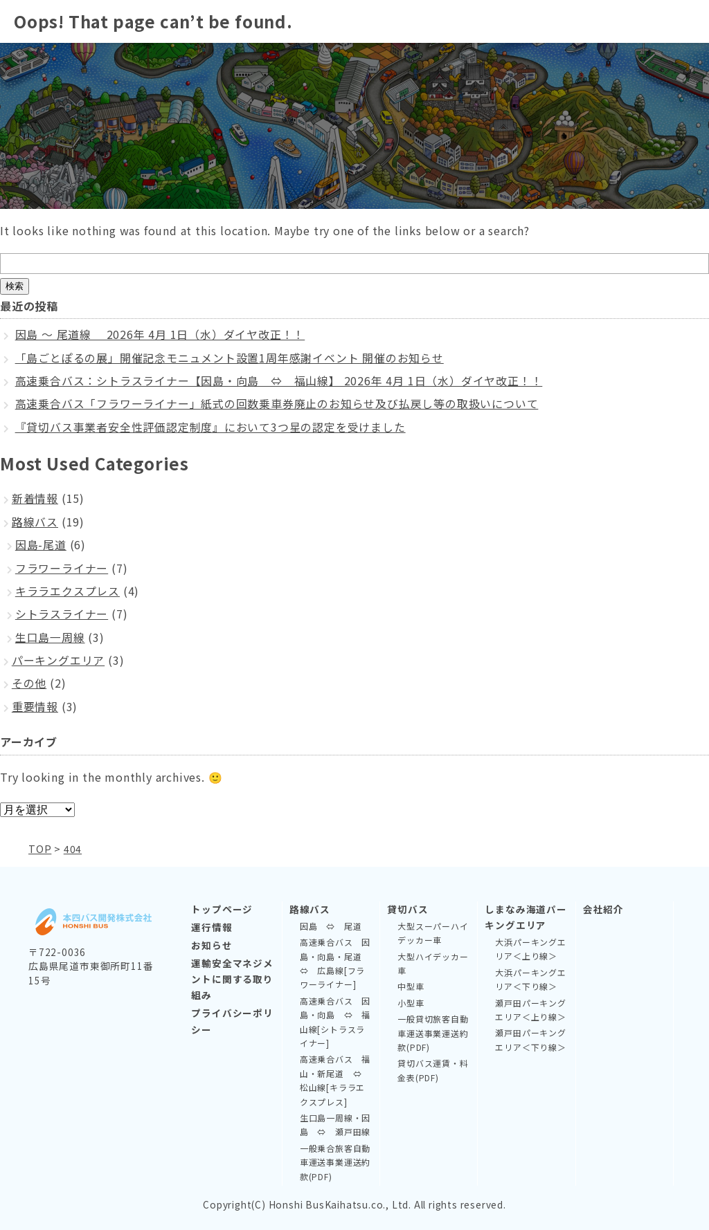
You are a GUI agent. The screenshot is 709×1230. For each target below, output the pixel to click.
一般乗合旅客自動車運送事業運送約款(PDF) (335, 1162)
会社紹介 (603, 909)
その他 (29, 682)
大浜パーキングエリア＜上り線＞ (530, 949)
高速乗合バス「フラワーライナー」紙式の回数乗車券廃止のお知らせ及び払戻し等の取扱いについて (277, 403)
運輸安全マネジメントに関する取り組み (232, 979)
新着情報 (35, 498)
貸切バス (407, 909)
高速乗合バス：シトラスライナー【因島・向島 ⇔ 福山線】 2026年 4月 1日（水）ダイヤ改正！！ (279, 380)
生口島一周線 (50, 637)
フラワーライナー (61, 568)
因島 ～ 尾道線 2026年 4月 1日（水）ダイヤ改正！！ (160, 334)
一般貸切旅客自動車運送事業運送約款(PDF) (432, 1033)
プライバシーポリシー (232, 1021)
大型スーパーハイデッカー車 (432, 933)
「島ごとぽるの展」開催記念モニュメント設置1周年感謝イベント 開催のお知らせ (229, 357)
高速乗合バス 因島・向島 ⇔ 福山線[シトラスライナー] (335, 1022)
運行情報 (211, 927)
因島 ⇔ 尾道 (331, 926)
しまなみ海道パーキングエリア (525, 917)
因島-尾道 (40, 544)
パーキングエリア (58, 660)
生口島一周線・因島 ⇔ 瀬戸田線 (335, 1124)
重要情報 (35, 706)
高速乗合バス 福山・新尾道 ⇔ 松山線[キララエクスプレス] (335, 1080)
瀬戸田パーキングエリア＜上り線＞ (530, 1009)
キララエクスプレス (67, 590)
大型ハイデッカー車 (432, 963)
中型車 (410, 986)
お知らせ (211, 945)
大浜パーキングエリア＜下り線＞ (530, 979)
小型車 (410, 1003)
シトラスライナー (61, 613)
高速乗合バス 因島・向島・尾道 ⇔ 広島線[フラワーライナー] (335, 963)
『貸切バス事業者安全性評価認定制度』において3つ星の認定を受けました (210, 427)
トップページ (222, 909)
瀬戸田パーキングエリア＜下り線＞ (530, 1039)
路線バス (35, 521)
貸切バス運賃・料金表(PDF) (432, 1070)
